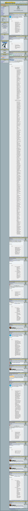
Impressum (2, 14)
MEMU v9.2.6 (10, 472)
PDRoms (2, 62)
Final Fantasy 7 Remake (4, 48)
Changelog (22, 329)
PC (11, 15)
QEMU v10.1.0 (11, 324)
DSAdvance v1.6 (11, 382)
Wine (14, 285)
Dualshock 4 (17, 16)
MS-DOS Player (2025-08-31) (12, 258)
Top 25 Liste (2, 38)
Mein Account (2, 9)
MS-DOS (16, 260)
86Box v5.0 (10, 359)
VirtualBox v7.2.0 (11, 57)
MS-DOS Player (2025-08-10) (12, 442)
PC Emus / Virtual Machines (13, 35)
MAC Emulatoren (18, 35)
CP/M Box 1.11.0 (11, 52)
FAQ (1, 39)
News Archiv (2, 8)
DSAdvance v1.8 (11, 13)
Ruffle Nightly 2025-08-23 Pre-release (13, 373)
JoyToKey (13, 241)
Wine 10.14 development (12, 282)
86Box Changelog (18, 362)
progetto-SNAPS (3, 61)
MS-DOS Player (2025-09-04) (12, 36)
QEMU (19, 328)
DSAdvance (13, 334)
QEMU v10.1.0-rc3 (11, 457)
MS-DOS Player (11, 260)
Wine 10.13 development (12, 422)
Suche (1, 10)
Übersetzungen (2, 13)
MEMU (16, 475)
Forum (1, 11)
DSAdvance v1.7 (11, 332)
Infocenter (2, 36)
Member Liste (2, 37)
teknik (2, 24)
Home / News (2, 7)
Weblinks (2, 12)
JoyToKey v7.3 (11, 238)
